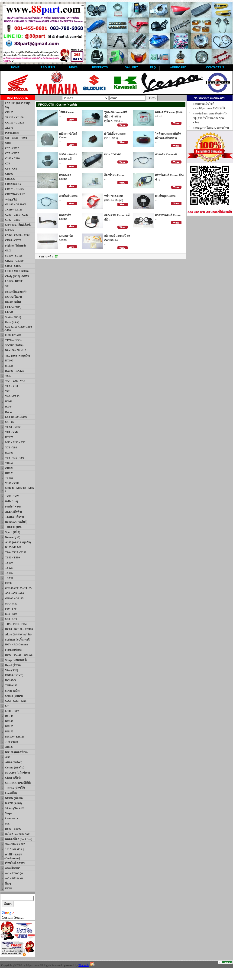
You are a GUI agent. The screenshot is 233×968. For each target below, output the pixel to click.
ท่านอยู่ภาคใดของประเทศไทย (211, 127)
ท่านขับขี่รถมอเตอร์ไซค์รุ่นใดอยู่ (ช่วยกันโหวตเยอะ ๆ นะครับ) (210, 118)
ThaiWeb (83, 965)
